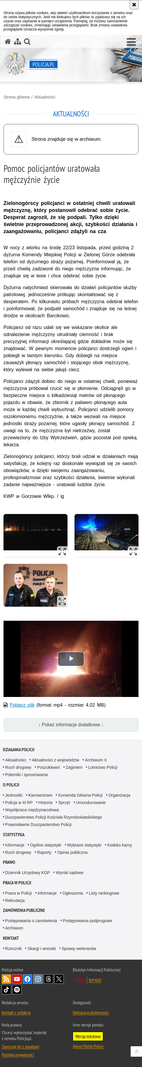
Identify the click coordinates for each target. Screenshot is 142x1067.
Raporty (44, 852)
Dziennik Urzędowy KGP (27, 872)
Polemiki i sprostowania (26, 774)
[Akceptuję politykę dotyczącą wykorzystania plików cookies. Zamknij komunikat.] (134, 4)
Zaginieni (74, 767)
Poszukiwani (48, 767)
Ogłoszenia (73, 893)
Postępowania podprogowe (87, 920)
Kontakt (11, 938)
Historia (45, 802)
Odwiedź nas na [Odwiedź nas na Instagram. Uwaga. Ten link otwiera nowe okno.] (38, 979)
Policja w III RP (19, 802)
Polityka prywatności (18, 1055)
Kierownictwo (40, 795)
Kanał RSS (6, 979)
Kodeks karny (119, 845)
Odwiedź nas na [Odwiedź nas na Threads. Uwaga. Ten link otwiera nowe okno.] (48, 979)
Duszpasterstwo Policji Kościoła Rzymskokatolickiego (53, 817)
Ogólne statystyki (45, 845)
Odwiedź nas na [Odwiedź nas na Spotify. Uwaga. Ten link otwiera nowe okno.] (17, 989)
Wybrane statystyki (84, 845)
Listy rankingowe (104, 893)
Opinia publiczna (72, 852)
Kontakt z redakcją (16, 1012)
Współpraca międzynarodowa (32, 810)
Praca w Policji (17, 883)
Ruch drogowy (18, 767)
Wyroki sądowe (70, 872)
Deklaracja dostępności (91, 1012)
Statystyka (14, 835)
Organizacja (119, 795)
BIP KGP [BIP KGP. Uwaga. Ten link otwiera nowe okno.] (95, 980)
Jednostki (13, 795)
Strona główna (17, 97)
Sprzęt (64, 802)
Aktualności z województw (55, 760)
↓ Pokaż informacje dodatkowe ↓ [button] (71, 724)
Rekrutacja (15, 900)
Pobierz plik (22, 705)
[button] (131, 42)
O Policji (11, 785)
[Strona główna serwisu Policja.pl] (8, 41)
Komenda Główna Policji (80, 795)
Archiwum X (96, 760)
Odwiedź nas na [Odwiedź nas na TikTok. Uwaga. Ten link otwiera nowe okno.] (6, 989)
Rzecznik (13, 948)
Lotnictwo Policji (102, 767)
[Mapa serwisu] (17, 41)
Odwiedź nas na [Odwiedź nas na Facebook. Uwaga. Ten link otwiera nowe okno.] (27, 979)
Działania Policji (18, 750)
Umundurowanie (91, 802)
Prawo (9, 862)
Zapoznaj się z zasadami (20, 1046)
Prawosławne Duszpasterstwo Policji (38, 824)
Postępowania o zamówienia (31, 920)
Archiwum (14, 928)
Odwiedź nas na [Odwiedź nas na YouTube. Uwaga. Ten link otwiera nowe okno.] (17, 979)
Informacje (14, 845)
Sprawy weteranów (79, 948)
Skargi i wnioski (41, 948)
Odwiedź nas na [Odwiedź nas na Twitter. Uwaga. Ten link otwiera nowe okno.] (59, 979)
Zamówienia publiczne (24, 910)
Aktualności (44, 97)
